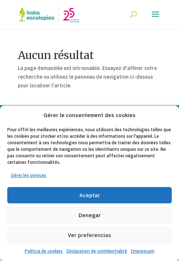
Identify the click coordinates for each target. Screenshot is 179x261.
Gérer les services (28, 175)
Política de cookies (44, 251)
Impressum (142, 251)
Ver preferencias (89, 235)
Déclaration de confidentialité (96, 251)
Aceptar (89, 195)
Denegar (90, 215)
